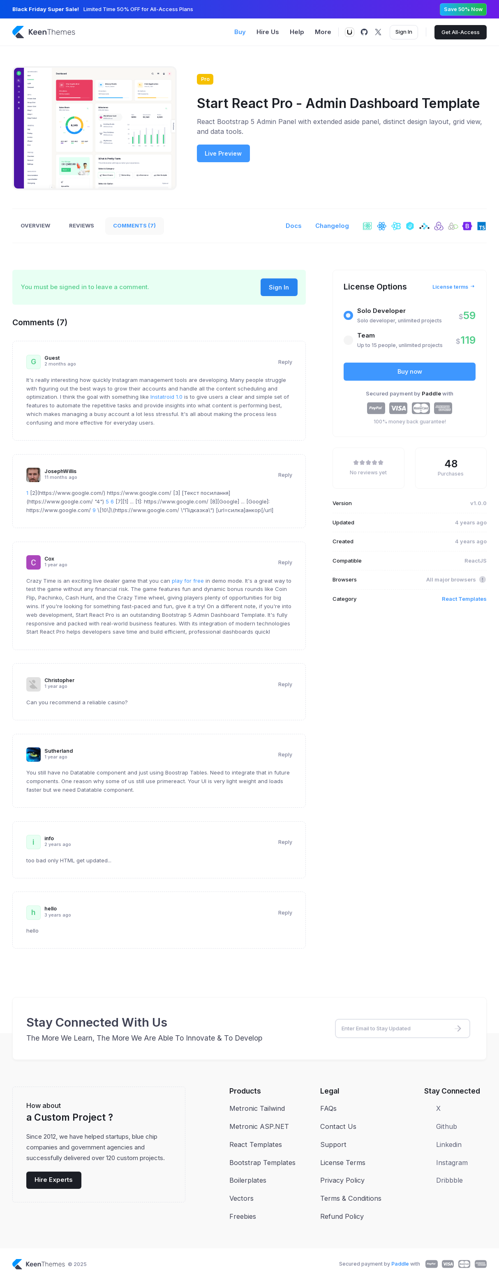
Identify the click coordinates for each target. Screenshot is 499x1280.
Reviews (81, 225)
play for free (188, 580)
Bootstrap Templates (262, 1162)
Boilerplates (247, 1180)
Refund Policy (342, 1216)
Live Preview (223, 153)
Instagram (452, 1162)
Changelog (332, 226)
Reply (285, 362)
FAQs (328, 1108)
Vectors (241, 1198)
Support (333, 1144)
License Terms (342, 1162)
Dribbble (449, 1180)
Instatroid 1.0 (166, 396)
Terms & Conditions (350, 1198)
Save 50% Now (463, 9)
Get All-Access (460, 32)
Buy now (409, 371)
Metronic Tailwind (257, 1108)
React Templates (464, 598)
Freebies (242, 1216)
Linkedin (449, 1144)
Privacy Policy (342, 1180)
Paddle (432, 393)
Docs (294, 226)
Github (446, 1126)
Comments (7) (134, 225)
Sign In (403, 31)
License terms (454, 287)
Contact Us (338, 1126)
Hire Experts (54, 1179)
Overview (35, 225)
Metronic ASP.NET (259, 1126)
